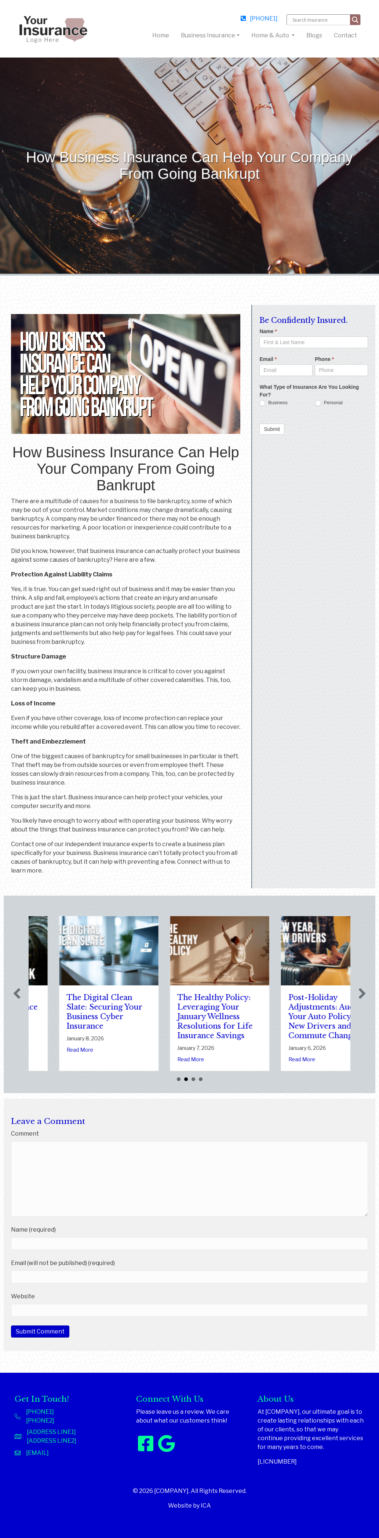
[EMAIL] (37, 1452)
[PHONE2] (40, 1420)
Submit (272, 429)
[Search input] (320, 20)
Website (23, 1296)
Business (273, 403)
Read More (37, 1059)
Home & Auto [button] (270, 35)
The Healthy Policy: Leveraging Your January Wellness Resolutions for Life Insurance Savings (283, 1016)
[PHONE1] (259, 18)
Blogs (314, 35)
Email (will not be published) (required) (63, 1262)
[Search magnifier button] (355, 20)
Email (268, 359)
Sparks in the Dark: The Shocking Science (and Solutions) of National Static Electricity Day (65, 1016)
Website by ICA (189, 1505)
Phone (324, 359)
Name (268, 331)
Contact (345, 35)
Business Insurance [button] (208, 35)
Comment (25, 1133)
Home (162, 35)
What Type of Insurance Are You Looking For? (309, 391)
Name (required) (33, 1229)
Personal (329, 403)
